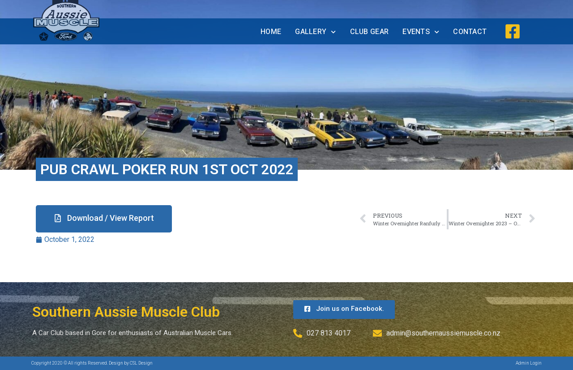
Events (420, 32)
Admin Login (529, 363)
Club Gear (369, 31)
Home (271, 31)
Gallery (315, 32)
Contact (470, 31)
